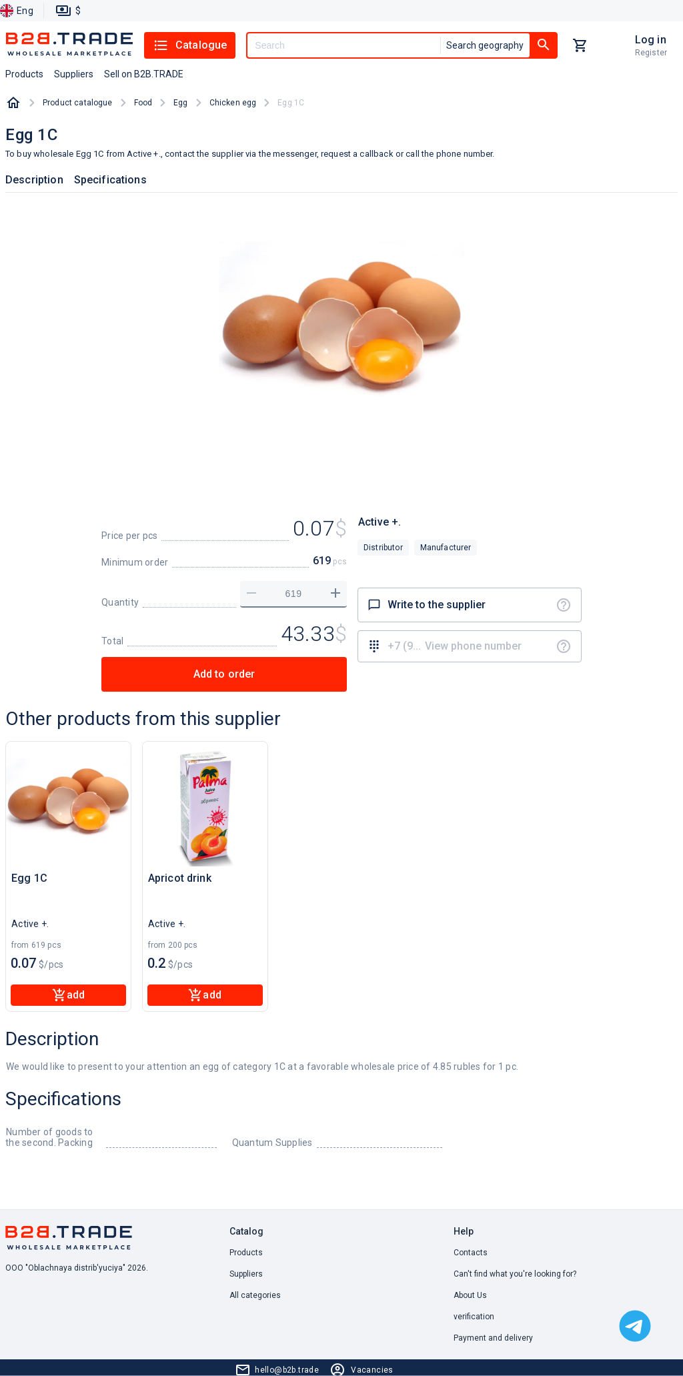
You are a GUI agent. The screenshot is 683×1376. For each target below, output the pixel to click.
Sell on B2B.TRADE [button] (143, 74)
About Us (470, 1295)
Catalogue (190, 45)
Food (143, 102)
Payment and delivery (493, 1338)
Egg (180, 102)
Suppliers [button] (73, 74)
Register (651, 52)
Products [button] (24, 74)
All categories (255, 1295)
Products (246, 1252)
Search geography (485, 45)
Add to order (224, 674)
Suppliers (246, 1274)
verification (474, 1316)
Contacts (471, 1252)
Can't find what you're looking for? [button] (515, 1274)
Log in (650, 39)
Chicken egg (233, 102)
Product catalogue (78, 102)
